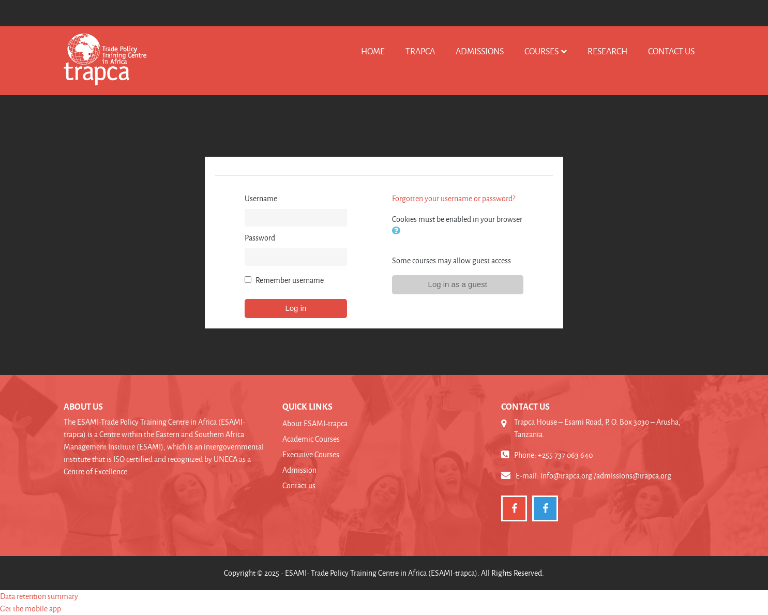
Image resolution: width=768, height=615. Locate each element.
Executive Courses (310, 454)
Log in (295, 308)
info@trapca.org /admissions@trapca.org (605, 475)
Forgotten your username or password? (453, 198)
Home (373, 51)
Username (261, 198)
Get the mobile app (30, 608)
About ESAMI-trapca (315, 423)
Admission (299, 469)
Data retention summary (39, 596)
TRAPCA (420, 51)
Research (607, 51)
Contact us (671, 51)
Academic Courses (311, 438)
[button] (398, 231)
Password (260, 237)
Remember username (289, 280)
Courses (541, 51)
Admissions (480, 51)
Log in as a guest (457, 284)
